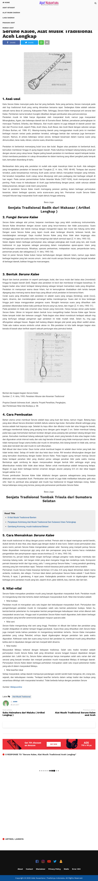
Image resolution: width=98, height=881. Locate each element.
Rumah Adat (8, 28)
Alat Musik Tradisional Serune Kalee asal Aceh (75, 713)
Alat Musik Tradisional (22, 697)
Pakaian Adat (9, 23)
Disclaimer (40, 869)
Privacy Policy (54, 869)
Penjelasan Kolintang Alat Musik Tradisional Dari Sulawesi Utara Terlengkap (42, 522)
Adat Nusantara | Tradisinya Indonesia (48, 878)
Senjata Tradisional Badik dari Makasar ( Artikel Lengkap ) (49, 209)
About (20, 869)
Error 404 (76, 869)
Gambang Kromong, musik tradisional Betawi (28, 526)
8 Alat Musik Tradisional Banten (22, 517)
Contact (29, 869)
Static (66, 869)
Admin (15, 702)
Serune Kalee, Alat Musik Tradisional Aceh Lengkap (47, 33)
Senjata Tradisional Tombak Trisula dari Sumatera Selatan (49, 499)
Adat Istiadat (9, 8)
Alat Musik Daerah (11, 13)
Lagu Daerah (8, 18)
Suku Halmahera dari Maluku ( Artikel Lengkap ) (24, 713)
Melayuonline (16, 687)
